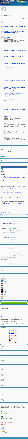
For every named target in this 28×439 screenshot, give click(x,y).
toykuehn (4, 289)
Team (4, 411)
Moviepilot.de (2, 360)
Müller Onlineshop (3, 380)
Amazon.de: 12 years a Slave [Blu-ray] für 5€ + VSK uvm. (7, 310)
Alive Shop (2, 369)
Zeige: (21, 18)
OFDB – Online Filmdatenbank (4, 361)
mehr (7, 343)
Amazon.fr (2, 393)
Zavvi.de (2, 399)
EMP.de (2, 375)
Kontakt (6, 411)
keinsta (4, 287)
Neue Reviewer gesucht (8, 223)
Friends (7, 15)
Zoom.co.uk (2, 400)
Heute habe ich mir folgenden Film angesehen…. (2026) (12, 230)
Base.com (2, 395)
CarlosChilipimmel (6, 26)
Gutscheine (2, 427)
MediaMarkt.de (2, 379)
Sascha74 (4, 223)
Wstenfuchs (4, 278)
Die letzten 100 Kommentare (4, 215)
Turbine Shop (2, 385)
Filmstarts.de (2, 359)
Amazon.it (2, 394)
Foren (10, 15)
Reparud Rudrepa (4, 228)
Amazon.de (2, 370)
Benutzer (2, 149)
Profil (5, 15)
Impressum (8, 411)
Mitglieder (2, 274)
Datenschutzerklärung (12, 411)
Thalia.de (2, 384)
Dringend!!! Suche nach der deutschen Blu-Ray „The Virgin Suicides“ (8, 261)
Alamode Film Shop (3, 368)
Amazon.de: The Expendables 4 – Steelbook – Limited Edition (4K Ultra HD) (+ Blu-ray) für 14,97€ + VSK (12, 319)
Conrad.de (2, 374)
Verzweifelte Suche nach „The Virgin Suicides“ (6, 257)
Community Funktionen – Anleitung (5, 429)
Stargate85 (4, 291)
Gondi (3, 232)
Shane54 (4, 230)
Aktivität (2, 15)
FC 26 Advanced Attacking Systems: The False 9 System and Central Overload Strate (10, 255)
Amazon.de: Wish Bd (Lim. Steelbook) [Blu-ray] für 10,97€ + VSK (8, 321)
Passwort (2, 152)
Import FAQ (2, 428)
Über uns (2, 411)
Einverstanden (18, 1)
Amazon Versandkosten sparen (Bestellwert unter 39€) (7, 426)
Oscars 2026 (2, 259)
